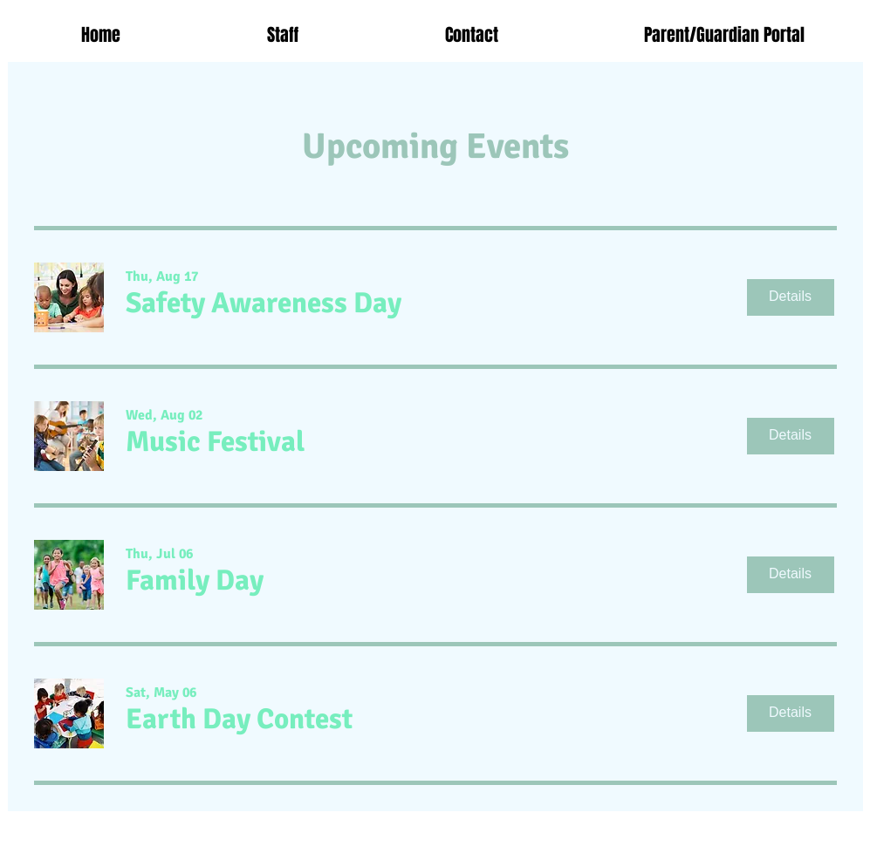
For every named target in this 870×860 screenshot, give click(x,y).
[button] (263, 303)
